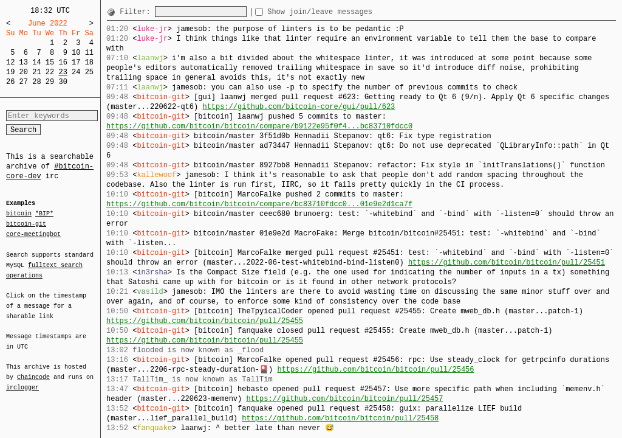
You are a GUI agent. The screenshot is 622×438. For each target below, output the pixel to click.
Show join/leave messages (341, 12)
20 (23, 72)
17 (76, 62)
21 (36, 72)
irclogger (22, 379)
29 (50, 82)
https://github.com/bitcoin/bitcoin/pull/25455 (204, 321)
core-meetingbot (33, 233)
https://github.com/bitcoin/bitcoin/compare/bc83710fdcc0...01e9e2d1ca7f (259, 204)
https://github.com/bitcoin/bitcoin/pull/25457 (344, 399)
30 (62, 82)
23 (62, 72)
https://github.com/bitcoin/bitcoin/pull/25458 (340, 418)
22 (50, 72)
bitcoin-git (26, 224)
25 (89, 72)
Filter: (137, 12)
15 (50, 62)
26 (10, 82)
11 (89, 52)
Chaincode (33, 370)
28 (36, 82)
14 (36, 62)
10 (76, 52)
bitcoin (19, 214)
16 (62, 62)
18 (89, 62)
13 (23, 62)
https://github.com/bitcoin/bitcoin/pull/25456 (375, 369)
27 (23, 82)
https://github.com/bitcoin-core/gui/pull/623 (298, 107)
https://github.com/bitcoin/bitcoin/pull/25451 (506, 262)
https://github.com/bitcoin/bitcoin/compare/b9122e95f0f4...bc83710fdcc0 (259, 126)
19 (10, 72)
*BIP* (44, 214)
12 (10, 62)
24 (76, 72)
